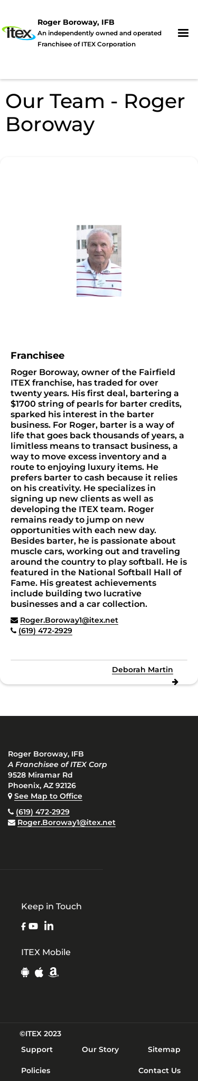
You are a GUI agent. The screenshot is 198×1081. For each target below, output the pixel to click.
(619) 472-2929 (45, 630)
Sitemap (164, 1049)
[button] (183, 33)
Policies (35, 1070)
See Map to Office (48, 796)
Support (37, 1049)
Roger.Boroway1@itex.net (69, 620)
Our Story (100, 1049)
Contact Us (159, 1070)
